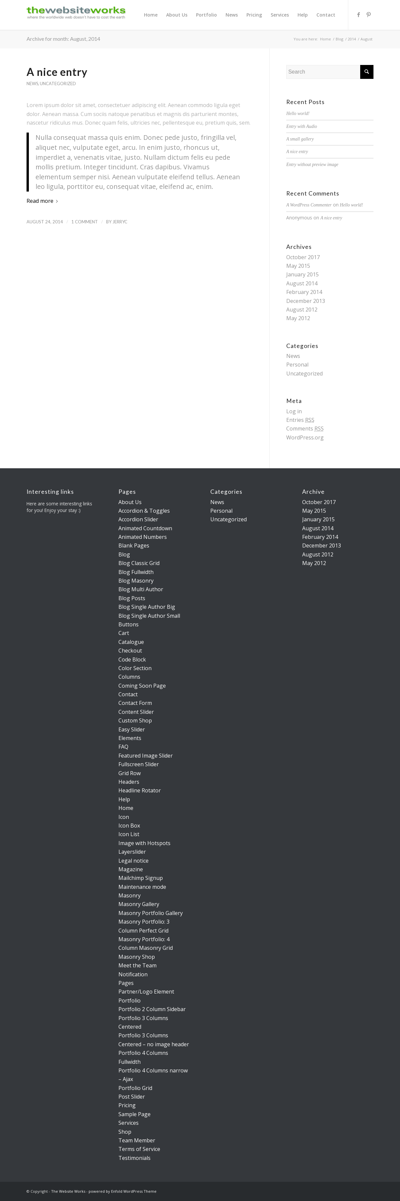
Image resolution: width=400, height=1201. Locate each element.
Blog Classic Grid (139, 563)
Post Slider (131, 1096)
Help (124, 799)
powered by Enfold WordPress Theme (123, 1191)
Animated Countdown (145, 528)
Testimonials (134, 1158)
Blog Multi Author (140, 589)
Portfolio (129, 1000)
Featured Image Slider (145, 755)
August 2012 (301, 309)
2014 (352, 38)
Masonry (129, 895)
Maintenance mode (142, 886)
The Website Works (68, 1191)
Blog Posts (131, 598)
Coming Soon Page (142, 685)
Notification (133, 974)
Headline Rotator (139, 790)
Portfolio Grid (135, 1088)
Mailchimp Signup (140, 878)
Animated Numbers (142, 537)
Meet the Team (137, 965)
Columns (129, 676)
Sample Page (134, 1114)
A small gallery (300, 139)
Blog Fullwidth (136, 572)
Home (325, 38)
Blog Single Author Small (149, 615)
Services (128, 1122)
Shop (124, 1131)
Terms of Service (139, 1149)
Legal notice (133, 860)
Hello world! (297, 113)
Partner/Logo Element (146, 991)
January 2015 (302, 274)
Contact (128, 694)
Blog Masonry (136, 580)
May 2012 (298, 318)
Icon (123, 817)
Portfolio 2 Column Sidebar (152, 1009)
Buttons (128, 624)
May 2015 (298, 265)
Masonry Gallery (138, 904)
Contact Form (135, 703)
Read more (43, 200)
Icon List (128, 834)
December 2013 (305, 301)
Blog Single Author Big (146, 606)
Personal (297, 364)
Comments (305, 428)
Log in (294, 411)
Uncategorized (58, 83)
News (32, 83)
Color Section (135, 668)
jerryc (119, 221)
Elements (129, 738)
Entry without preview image (312, 164)
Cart (123, 633)
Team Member (136, 1140)
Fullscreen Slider (138, 764)
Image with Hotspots (144, 843)
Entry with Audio (301, 126)
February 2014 (304, 292)
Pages (126, 983)
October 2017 (303, 257)
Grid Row (129, 773)
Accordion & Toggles (144, 510)
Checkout (130, 650)
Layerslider (132, 851)
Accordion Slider (138, 519)
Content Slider (136, 711)
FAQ (123, 746)
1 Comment (84, 221)
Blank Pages (133, 545)
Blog (339, 38)
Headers (128, 781)
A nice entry (57, 71)
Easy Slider (131, 729)
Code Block (132, 659)
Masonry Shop (136, 956)
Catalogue (131, 642)
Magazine (130, 869)
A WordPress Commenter (308, 204)
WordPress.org (305, 437)
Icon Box (129, 825)
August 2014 (301, 283)
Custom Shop (135, 720)
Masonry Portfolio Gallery (150, 913)
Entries (300, 420)
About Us (130, 502)
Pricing (127, 1105)
